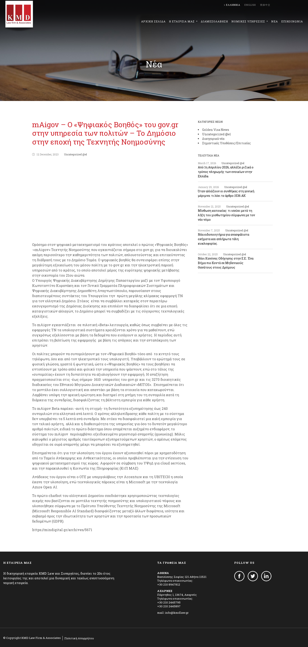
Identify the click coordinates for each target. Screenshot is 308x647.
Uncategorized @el (75, 154)
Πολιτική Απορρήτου (79, 638)
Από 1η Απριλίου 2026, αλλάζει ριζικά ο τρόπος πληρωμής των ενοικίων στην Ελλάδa (225, 171)
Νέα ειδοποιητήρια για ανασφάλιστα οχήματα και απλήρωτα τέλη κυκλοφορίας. (223, 238)
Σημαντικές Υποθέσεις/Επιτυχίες (226, 143)
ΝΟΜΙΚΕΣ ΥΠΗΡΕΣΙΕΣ (248, 21)
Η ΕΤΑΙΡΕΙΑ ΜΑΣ (182, 21)
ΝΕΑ (274, 21)
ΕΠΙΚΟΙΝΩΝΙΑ (292, 21)
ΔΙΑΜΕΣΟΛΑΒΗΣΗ (214, 21)
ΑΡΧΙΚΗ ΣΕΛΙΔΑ (153, 21)
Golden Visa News (215, 130)
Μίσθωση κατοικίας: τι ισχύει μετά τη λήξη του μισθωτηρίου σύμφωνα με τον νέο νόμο (226, 215)
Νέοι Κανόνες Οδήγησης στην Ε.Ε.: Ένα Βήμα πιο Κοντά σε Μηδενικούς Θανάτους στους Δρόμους (225, 262)
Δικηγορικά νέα (213, 139)
